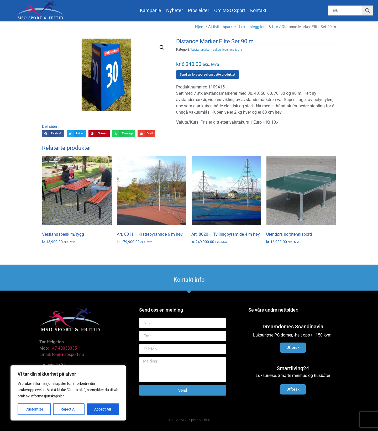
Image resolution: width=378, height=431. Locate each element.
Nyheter (174, 10)
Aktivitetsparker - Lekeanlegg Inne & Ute (243, 26)
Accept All (102, 409)
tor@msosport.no (68, 354)
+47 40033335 (63, 348)
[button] (162, 47)
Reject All (69, 409)
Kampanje (150, 10)
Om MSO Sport (229, 10)
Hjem (199, 26)
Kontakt (258, 10)
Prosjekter (198, 10)
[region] (68, 393)
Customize (34, 409)
